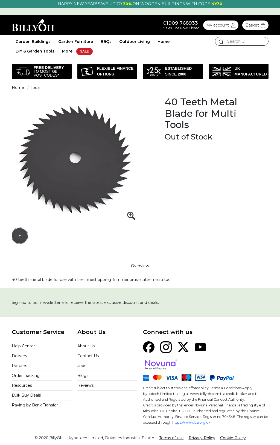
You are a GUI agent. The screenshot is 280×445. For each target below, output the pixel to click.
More (67, 51)
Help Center (23, 346)
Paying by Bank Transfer (35, 405)
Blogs (82, 375)
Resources (22, 385)
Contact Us (88, 355)
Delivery (19, 355)
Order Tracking (26, 375)
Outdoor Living (134, 41)
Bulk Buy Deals (26, 395)
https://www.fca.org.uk (191, 422)
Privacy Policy (202, 437)
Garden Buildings (33, 41)
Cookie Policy (233, 437)
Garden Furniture (75, 41)
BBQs (106, 41)
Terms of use (171, 437)
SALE (84, 51)
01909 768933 (180, 23)
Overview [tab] (140, 265)
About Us (86, 346)
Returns (19, 365)
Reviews (85, 385)
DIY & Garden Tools (35, 51)
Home (164, 41)
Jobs (81, 365)
